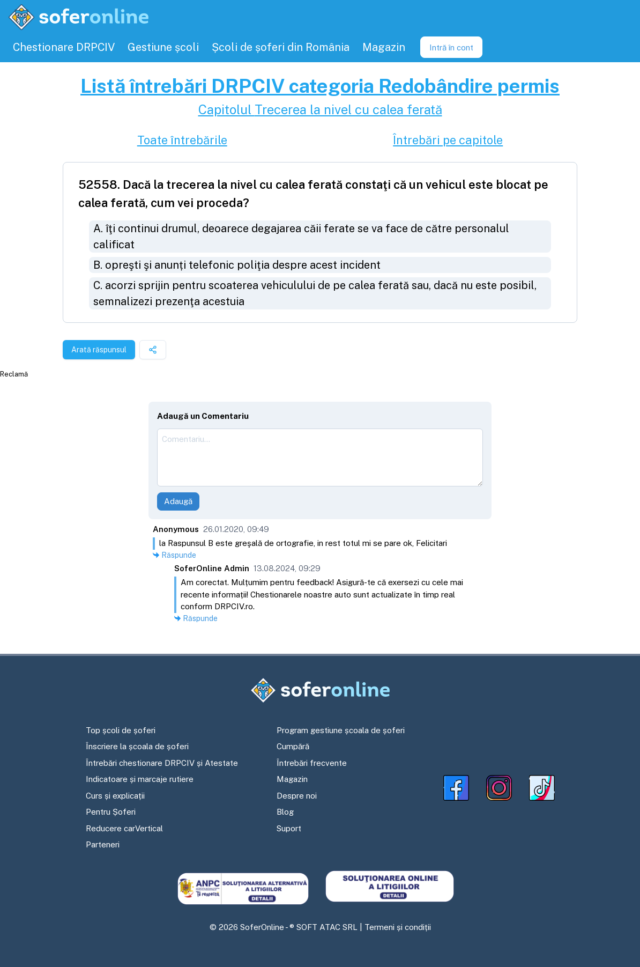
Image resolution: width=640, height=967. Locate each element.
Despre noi (297, 795)
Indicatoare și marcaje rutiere (140, 779)
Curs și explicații (115, 795)
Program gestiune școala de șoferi (341, 730)
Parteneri (103, 844)
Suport (289, 828)
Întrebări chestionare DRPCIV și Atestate (162, 762)
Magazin (292, 779)
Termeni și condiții (397, 927)
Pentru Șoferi (111, 811)
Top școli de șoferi (120, 730)
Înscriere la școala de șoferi (137, 746)
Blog (285, 811)
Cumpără (293, 746)
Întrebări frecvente (312, 762)
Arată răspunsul (98, 349)
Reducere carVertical (124, 828)
